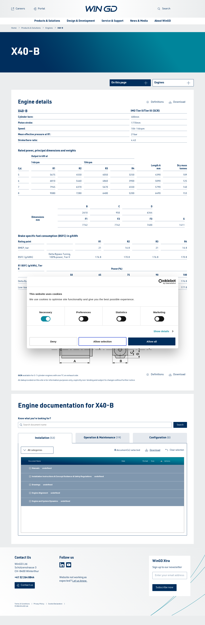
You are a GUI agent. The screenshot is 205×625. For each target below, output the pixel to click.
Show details (161, 331)
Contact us (24, 585)
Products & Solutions (47, 21)
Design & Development (81, 21)
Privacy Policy (39, 604)
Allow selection (102, 341)
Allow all (152, 341)
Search (164, 8)
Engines (49, 28)
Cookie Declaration (55, 604)
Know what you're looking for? (34, 418)
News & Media (139, 21)
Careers (18, 8)
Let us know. (79, 581)
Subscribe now (164, 587)
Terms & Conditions (22, 604)
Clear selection (174, 450)
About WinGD (163, 21)
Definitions (155, 102)
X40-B (60, 28)
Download (177, 102)
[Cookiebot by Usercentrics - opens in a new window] (161, 281)
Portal (39, 8)
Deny (53, 341)
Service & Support (112, 21)
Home (14, 28)
